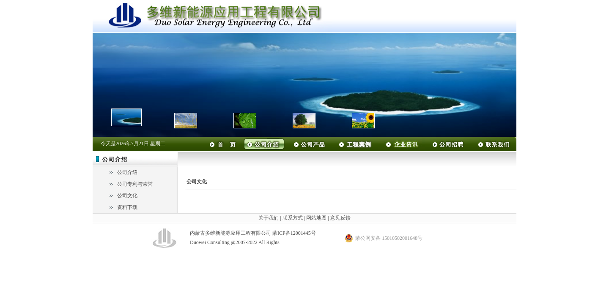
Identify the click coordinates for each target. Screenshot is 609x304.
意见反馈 (340, 218)
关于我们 (268, 218)
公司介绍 (127, 172)
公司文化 (127, 195)
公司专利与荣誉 (135, 184)
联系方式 (293, 218)
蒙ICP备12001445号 (294, 233)
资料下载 (127, 207)
